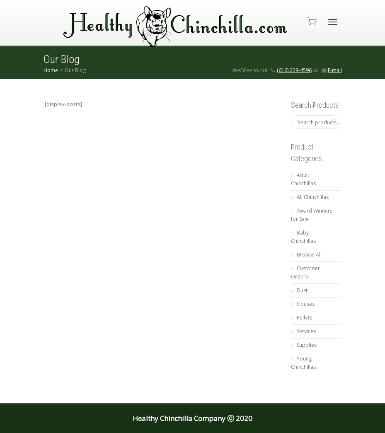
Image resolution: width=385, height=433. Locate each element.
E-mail (335, 70)
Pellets (304, 317)
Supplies (307, 344)
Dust (302, 290)
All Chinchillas (313, 197)
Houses (306, 303)
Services (306, 331)
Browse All (309, 254)
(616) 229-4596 (294, 70)
